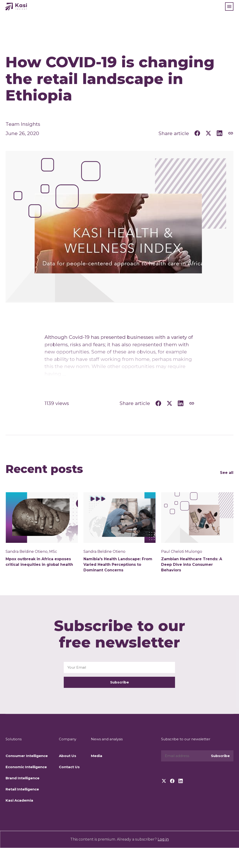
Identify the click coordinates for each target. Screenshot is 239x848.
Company (67, 739)
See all (226, 472)
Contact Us (69, 767)
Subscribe (119, 682)
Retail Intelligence (22, 789)
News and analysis (107, 739)
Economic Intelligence (26, 767)
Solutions (14, 739)
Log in (163, 839)
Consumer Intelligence (27, 756)
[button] (229, 6)
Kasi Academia (19, 800)
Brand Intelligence (22, 778)
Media (96, 756)
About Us (67, 756)
